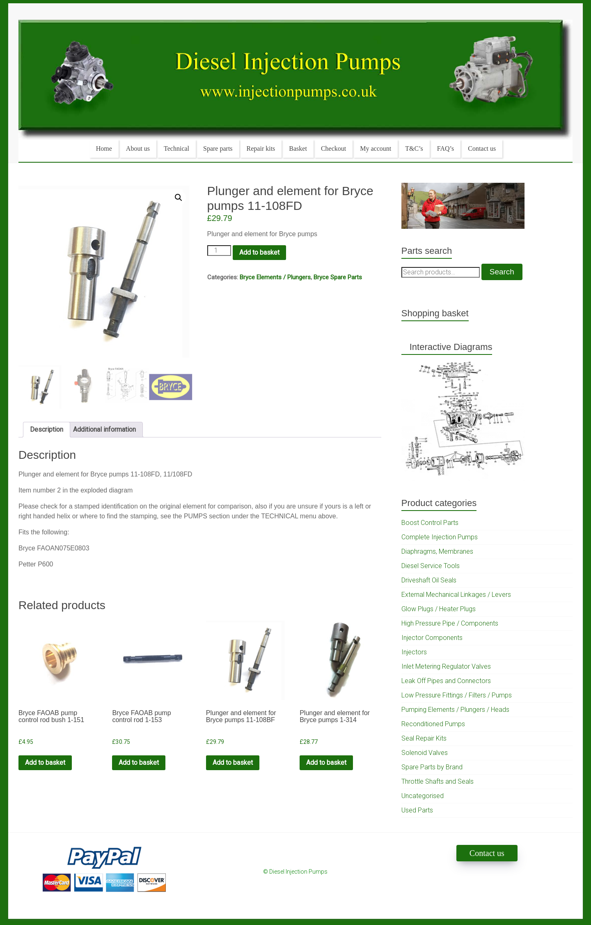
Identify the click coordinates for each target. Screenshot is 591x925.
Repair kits (261, 148)
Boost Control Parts (429, 523)
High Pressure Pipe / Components (449, 623)
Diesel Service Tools (430, 566)
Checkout (333, 148)
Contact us (482, 148)
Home (104, 148)
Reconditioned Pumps (433, 724)
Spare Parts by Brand (432, 767)
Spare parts (218, 148)
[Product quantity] (219, 250)
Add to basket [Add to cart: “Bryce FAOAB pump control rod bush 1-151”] (45, 762)
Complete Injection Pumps (439, 537)
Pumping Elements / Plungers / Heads (455, 709)
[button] (178, 197)
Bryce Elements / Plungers (275, 277)
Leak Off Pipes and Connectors (446, 681)
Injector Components (432, 638)
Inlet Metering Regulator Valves (446, 666)
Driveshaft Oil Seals (428, 580)
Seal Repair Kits (424, 738)
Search (502, 271)
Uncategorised (422, 796)
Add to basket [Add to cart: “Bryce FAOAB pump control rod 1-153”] (139, 762)
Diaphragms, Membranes (437, 551)
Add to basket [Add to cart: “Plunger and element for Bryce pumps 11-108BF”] (233, 762)
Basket (298, 148)
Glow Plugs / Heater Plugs (438, 609)
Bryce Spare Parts (338, 277)
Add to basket (259, 252)
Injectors (414, 652)
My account (375, 148)
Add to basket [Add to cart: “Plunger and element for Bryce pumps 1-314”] (326, 762)
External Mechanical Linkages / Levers (456, 594)
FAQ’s (445, 148)
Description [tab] (46, 429)
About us (138, 148)
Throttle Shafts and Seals (437, 781)
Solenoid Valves (424, 753)
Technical (176, 148)
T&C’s (414, 148)
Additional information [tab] (104, 429)
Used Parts (417, 810)
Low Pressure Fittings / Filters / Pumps (456, 695)
